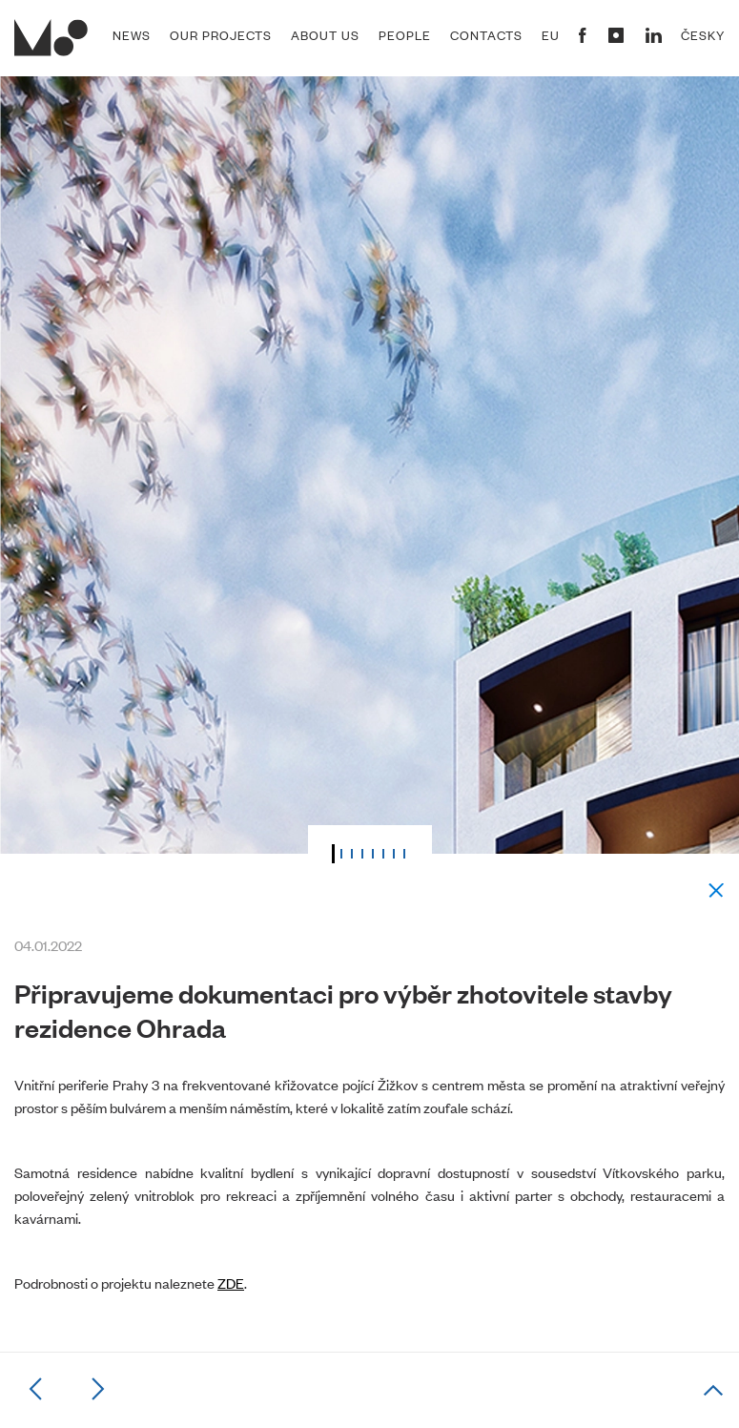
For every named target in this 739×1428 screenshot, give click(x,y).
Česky (703, 35)
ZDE (230, 1283)
